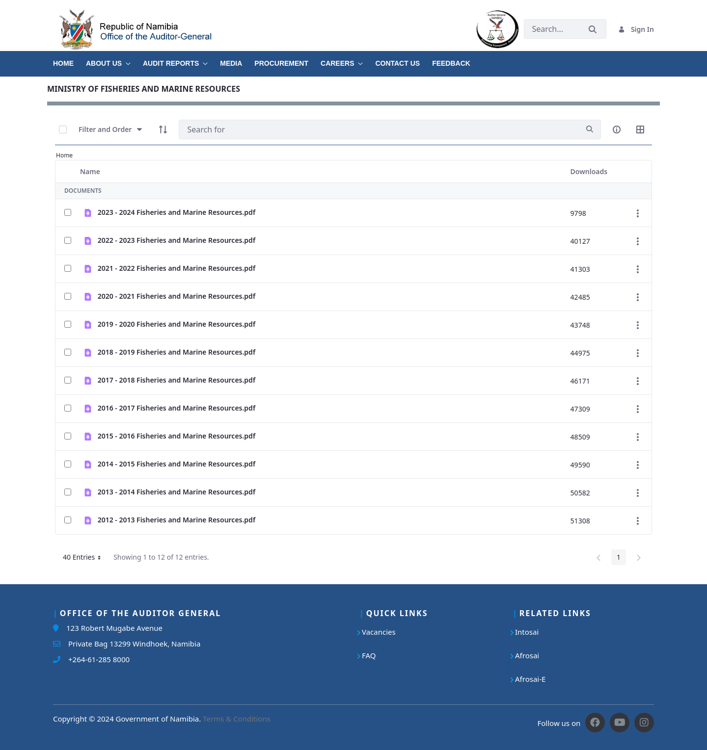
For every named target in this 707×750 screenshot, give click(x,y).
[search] (589, 129)
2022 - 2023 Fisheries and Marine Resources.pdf (176, 240)
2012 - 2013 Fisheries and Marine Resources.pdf (176, 519)
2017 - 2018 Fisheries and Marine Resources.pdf (176, 380)
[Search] (379, 129)
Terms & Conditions (237, 719)
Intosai (527, 632)
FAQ (369, 655)
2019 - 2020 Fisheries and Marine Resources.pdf (176, 324)
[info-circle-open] (617, 129)
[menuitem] (69, 60)
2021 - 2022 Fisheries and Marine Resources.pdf (176, 268)
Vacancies (379, 632)
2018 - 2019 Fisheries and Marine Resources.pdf (176, 352)
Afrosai (527, 655)
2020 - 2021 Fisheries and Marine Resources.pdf (176, 296)
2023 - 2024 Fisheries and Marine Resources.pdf (176, 212)
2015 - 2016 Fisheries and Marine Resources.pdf (176, 435)
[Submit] (592, 29)
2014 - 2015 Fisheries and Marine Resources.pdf (176, 463)
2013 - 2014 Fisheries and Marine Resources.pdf (176, 491)
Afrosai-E (530, 679)
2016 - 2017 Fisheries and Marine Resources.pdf (176, 408)
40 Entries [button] (85, 558)
